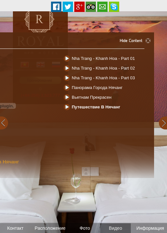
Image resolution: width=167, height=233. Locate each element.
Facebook (56, 7)
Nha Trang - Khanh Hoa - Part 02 (103, 68)
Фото (84, 228)
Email (102, 7)
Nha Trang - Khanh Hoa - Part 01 (103, 58)
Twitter (68, 7)
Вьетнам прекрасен (91, 97)
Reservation (114, 7)
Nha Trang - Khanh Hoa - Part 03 (103, 77)
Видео (115, 228)
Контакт (15, 228)
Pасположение (50, 228)
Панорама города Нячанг (97, 87)
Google (79, 7)
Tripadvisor (91, 7)
